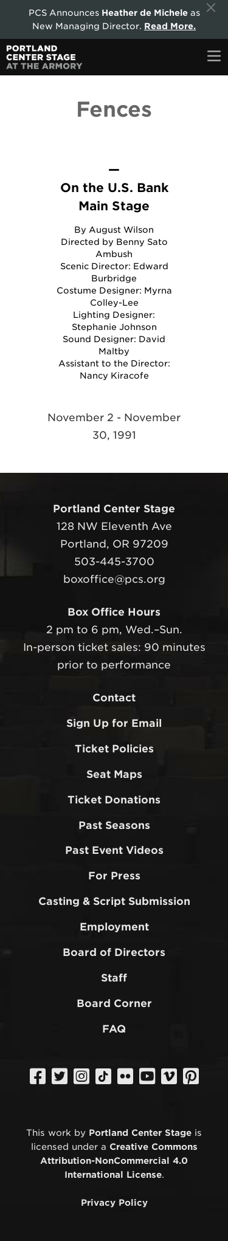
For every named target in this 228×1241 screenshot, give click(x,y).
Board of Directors (114, 952)
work (59, 1132)
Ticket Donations (114, 800)
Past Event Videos (114, 850)
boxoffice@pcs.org (114, 579)
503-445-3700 (114, 561)
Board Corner (114, 1003)
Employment (114, 927)
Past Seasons (114, 825)
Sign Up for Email (114, 723)
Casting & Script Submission (114, 901)
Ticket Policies (114, 749)
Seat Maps (114, 774)
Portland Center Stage (140, 1132)
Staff (114, 978)
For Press (114, 876)
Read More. (170, 26)
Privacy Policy (114, 1202)
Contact (114, 698)
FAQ (114, 1029)
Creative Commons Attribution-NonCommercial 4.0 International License (119, 1160)
